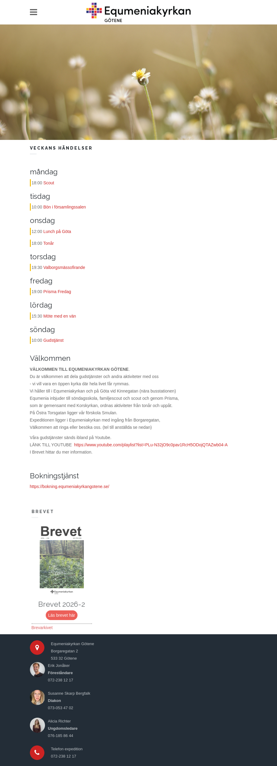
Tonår (48, 243)
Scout (48, 182)
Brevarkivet (43, 627)
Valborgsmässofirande (64, 267)
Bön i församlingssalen (64, 207)
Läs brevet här (63, 615)
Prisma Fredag (57, 291)
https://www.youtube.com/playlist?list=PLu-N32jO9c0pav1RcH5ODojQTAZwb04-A (150, 444)
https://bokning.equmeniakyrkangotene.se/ (69, 486)
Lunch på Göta (57, 231)
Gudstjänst (53, 340)
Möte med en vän (59, 316)
